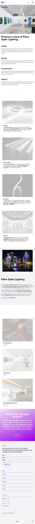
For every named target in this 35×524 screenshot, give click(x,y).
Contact (4, 489)
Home (3, 470)
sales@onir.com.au (5, 297)
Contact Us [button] (17, 435)
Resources (4, 481)
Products (4, 474)
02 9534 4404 (5, 506)
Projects (4, 478)
